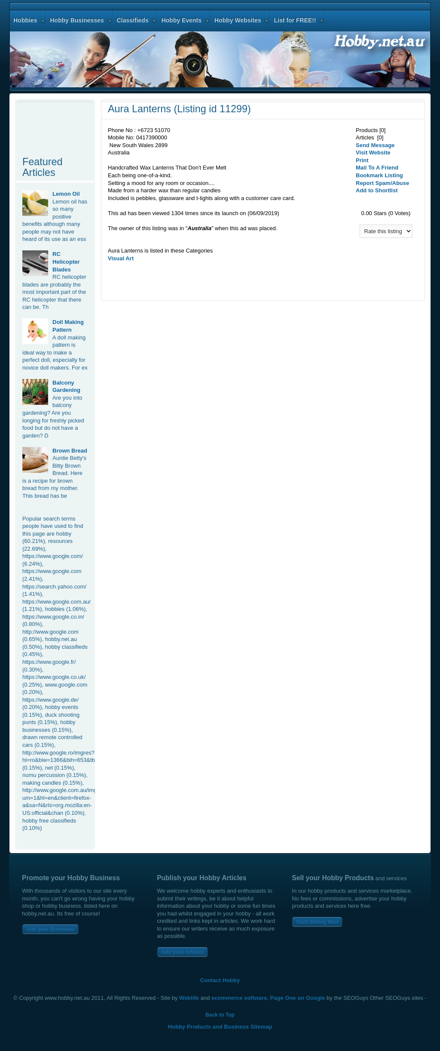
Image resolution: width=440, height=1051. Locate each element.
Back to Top (220, 1015)
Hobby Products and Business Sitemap (220, 1026)
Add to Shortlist (377, 190)
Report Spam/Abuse (382, 183)
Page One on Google (297, 998)
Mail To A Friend (377, 167)
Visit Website (373, 152)
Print (362, 160)
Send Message (375, 145)
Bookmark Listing (379, 175)
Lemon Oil (66, 194)
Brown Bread (69, 450)
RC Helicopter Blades (66, 261)
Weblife (189, 998)
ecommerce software (239, 998)
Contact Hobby (220, 980)
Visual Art (121, 258)
